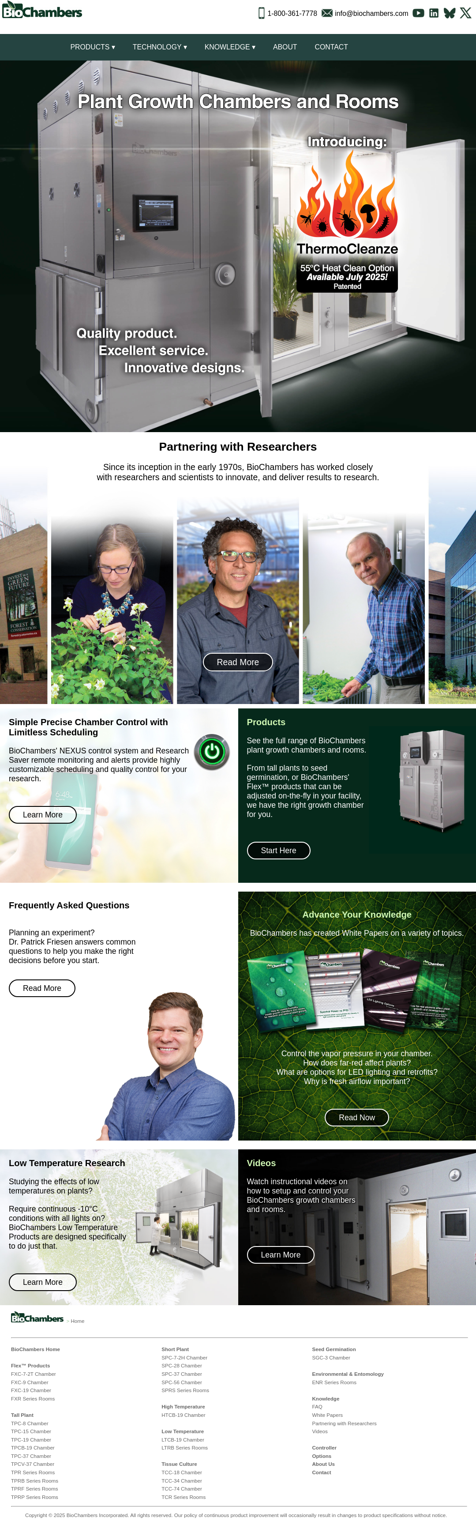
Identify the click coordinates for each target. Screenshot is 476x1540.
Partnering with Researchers (344, 1423)
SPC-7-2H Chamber (184, 1357)
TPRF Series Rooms (34, 1488)
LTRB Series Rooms (184, 1447)
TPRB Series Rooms (34, 1481)
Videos (319, 1431)
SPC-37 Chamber (181, 1374)
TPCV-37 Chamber (32, 1464)
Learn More (43, 814)
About (285, 47)
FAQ (317, 1406)
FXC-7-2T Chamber (33, 1374)
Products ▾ (93, 47)
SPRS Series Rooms (185, 1390)
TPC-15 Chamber (31, 1431)
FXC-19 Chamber (31, 1390)
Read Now (357, 1117)
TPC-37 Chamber (31, 1456)
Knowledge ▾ (230, 47)
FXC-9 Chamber (30, 1382)
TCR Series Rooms (183, 1497)
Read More (238, 662)
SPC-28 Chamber (181, 1365)
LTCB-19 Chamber (182, 1439)
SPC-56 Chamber (181, 1382)
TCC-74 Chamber (181, 1488)
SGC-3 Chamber (331, 1357)
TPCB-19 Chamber (33, 1447)
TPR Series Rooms (33, 1472)
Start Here (278, 850)
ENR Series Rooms (334, 1382)
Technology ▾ (160, 47)
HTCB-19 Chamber (183, 1415)
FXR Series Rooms (33, 1398)
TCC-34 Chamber (181, 1481)
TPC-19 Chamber (31, 1439)
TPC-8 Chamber (30, 1423)
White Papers (327, 1415)
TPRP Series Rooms (34, 1497)
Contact (331, 47)
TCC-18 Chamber (181, 1472)
